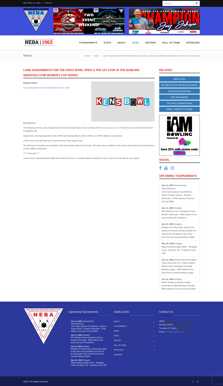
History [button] (150, 42)
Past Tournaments (179, 97)
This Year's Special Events (179, 103)
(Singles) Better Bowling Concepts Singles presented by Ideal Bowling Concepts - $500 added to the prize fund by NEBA (179, 284)
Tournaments (88, 42)
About (121, 42)
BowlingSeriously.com (110, 128)
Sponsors (193, 42)
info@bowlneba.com (174, 332)
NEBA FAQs (179, 79)
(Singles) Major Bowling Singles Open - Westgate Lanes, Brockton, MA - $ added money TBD (179, 248)
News (135, 42)
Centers (118, 355)
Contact (48, 3)
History (117, 340)
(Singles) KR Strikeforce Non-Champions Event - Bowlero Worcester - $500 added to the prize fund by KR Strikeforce (179, 213)
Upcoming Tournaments (179, 91)
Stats (107, 42)
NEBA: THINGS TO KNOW (179, 109)
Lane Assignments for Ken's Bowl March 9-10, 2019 (46, 88)
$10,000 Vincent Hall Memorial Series (179, 85)
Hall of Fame (171, 42)
